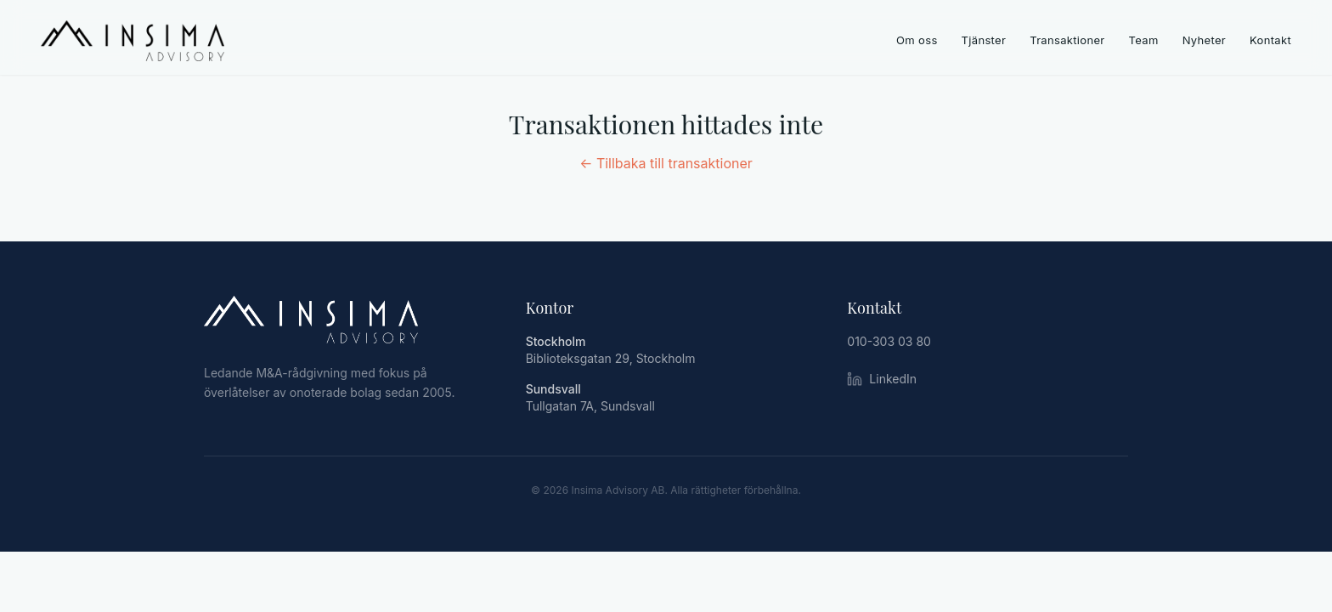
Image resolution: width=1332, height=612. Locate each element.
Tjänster (984, 40)
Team (1144, 40)
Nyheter (1204, 40)
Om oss (916, 40)
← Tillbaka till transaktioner (666, 163)
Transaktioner (1067, 40)
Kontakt (1270, 40)
